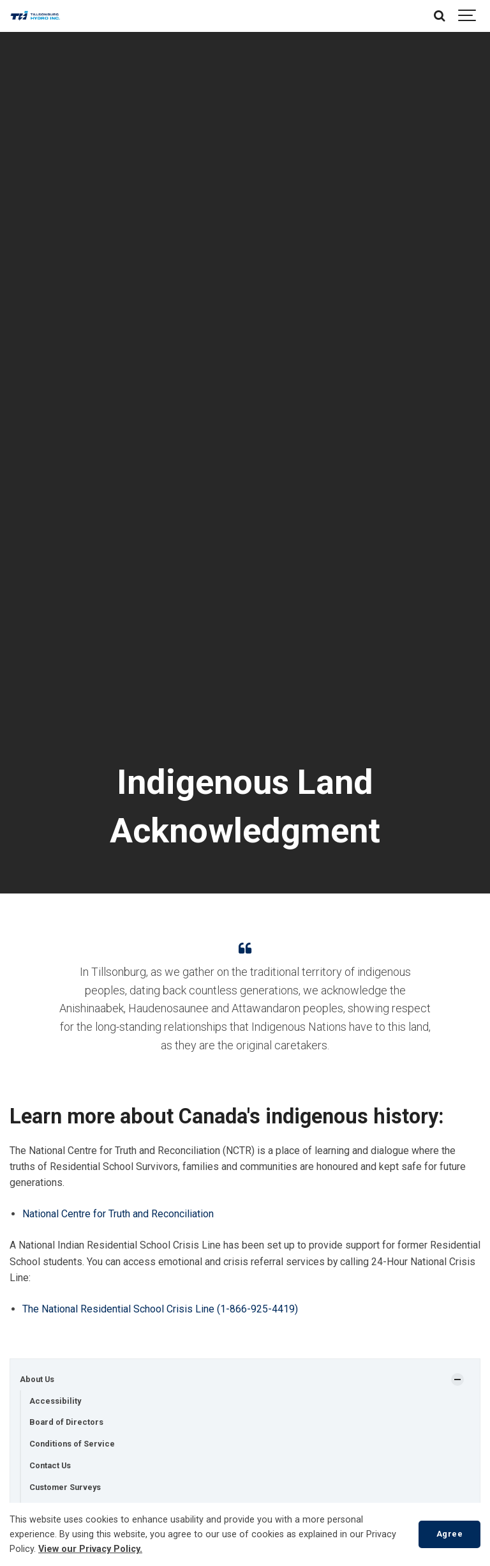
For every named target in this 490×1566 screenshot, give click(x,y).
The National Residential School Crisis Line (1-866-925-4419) (160, 1309)
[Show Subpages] (457, 1379)
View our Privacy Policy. (90, 1549)
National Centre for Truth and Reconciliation (118, 1214)
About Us (37, 1379)
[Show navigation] (467, 16)
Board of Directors (66, 1422)
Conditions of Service (72, 1443)
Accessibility (55, 1401)
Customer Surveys (65, 1487)
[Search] (439, 16)
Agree (449, 1534)
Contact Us (50, 1465)
